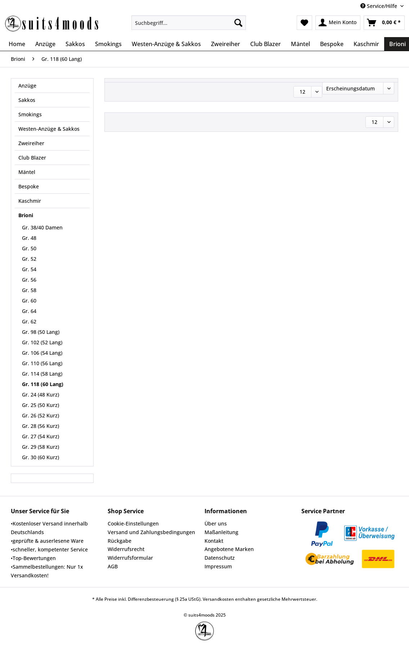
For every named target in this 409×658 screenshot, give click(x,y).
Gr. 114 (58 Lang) (42, 373)
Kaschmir (29, 200)
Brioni (25, 215)
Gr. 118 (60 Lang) (42, 384)
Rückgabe (119, 540)
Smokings (30, 114)
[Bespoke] (332, 44)
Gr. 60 (29, 300)
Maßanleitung (221, 532)
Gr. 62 (29, 321)
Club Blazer (32, 157)
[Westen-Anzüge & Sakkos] (166, 44)
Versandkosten (218, 599)
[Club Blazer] (265, 44)
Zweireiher (31, 143)
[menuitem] (188, 26)
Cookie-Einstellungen (133, 523)
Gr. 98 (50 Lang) (40, 331)
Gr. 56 (29, 279)
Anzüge (27, 85)
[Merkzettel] (304, 22)
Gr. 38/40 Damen (42, 227)
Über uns (215, 523)
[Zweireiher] (225, 44)
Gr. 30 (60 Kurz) (40, 457)
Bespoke (28, 186)
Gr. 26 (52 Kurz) (40, 415)
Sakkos (26, 100)
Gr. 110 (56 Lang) (42, 363)
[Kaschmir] (366, 44)
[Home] (17, 44)
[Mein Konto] (337, 22)
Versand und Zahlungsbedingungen (151, 532)
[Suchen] (238, 22)
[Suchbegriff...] (188, 22)
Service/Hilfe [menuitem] (379, 6)
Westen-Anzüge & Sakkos (49, 128)
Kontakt (213, 540)
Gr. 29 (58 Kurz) (40, 446)
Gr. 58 (29, 290)
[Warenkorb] (384, 22)
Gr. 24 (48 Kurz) (40, 394)
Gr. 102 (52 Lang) (42, 342)
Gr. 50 (29, 248)
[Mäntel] (300, 44)
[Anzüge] (45, 44)
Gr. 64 (29, 311)
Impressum (218, 566)
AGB (113, 566)
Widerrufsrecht (126, 549)
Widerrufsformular (130, 557)
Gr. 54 (29, 269)
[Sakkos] (75, 44)
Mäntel (26, 172)
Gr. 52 (29, 258)
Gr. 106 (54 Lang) (42, 352)
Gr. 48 (29, 237)
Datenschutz (219, 557)
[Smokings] (108, 44)
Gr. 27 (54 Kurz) (40, 436)
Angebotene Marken (229, 549)
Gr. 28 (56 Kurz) (40, 425)
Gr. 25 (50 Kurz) (40, 405)
